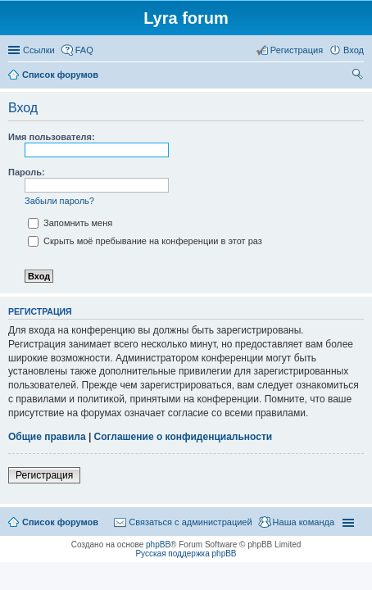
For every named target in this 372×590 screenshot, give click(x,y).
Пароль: (26, 172)
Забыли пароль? (59, 201)
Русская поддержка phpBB (185, 553)
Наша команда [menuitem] (303, 522)
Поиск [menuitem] (359, 76)
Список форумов (60, 522)
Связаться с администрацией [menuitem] (190, 522)
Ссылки (39, 50)
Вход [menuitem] (353, 50)
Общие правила (47, 436)
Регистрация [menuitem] (296, 50)
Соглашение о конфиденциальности (183, 436)
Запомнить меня (70, 223)
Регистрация (44, 475)
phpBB (158, 544)
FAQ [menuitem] (84, 50)
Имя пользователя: (51, 137)
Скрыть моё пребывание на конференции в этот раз (145, 241)
